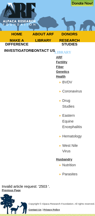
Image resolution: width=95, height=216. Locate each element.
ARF (59, 57)
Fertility (61, 62)
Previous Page (11, 190)
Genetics (62, 72)
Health (60, 76)
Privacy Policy (51, 209)
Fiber (60, 67)
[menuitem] (13, 34)
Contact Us (35, 209)
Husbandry (64, 159)
